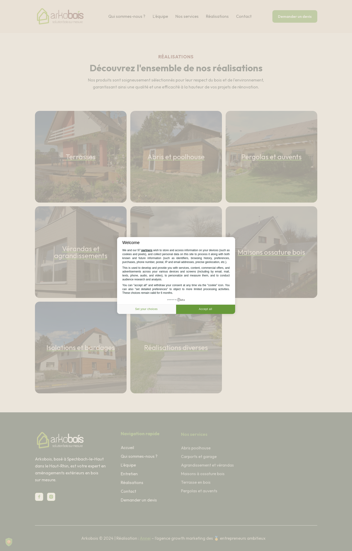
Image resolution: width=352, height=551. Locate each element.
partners (147, 250)
